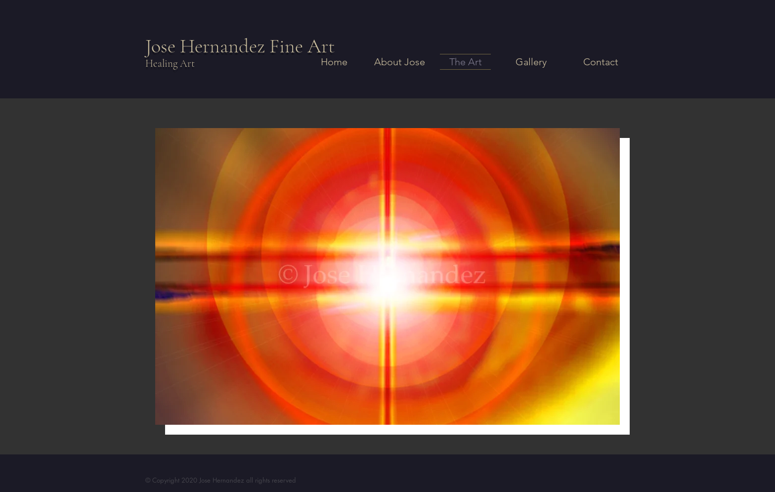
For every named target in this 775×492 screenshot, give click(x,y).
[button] (387, 276)
